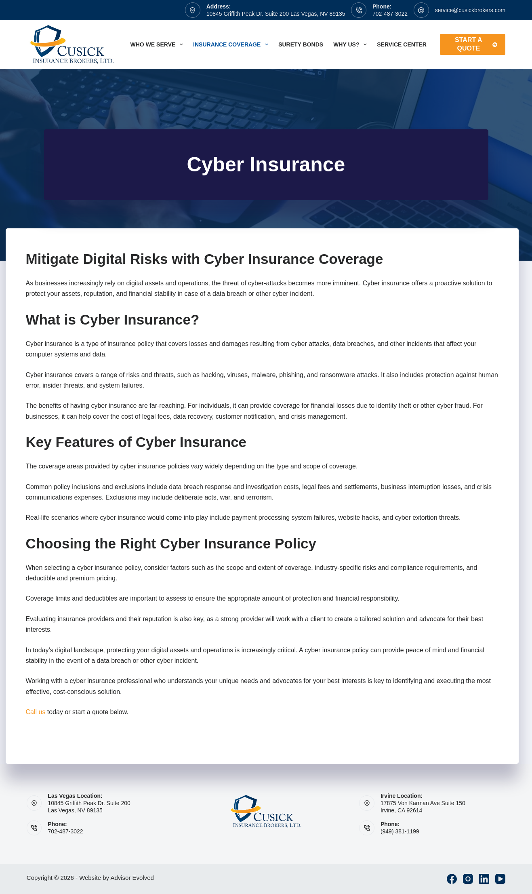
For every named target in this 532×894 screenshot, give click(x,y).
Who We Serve (158, 44)
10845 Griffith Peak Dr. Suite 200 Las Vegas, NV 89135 (275, 14)
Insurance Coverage (232, 44)
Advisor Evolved (132, 877)
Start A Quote (476, 44)
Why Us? (351, 44)
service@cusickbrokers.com (470, 10)
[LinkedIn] (484, 879)
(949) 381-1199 (400, 831)
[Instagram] (468, 879)
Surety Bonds (300, 44)
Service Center (402, 44)
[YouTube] (500, 879)
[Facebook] (452, 879)
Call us (36, 711)
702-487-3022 (390, 14)
